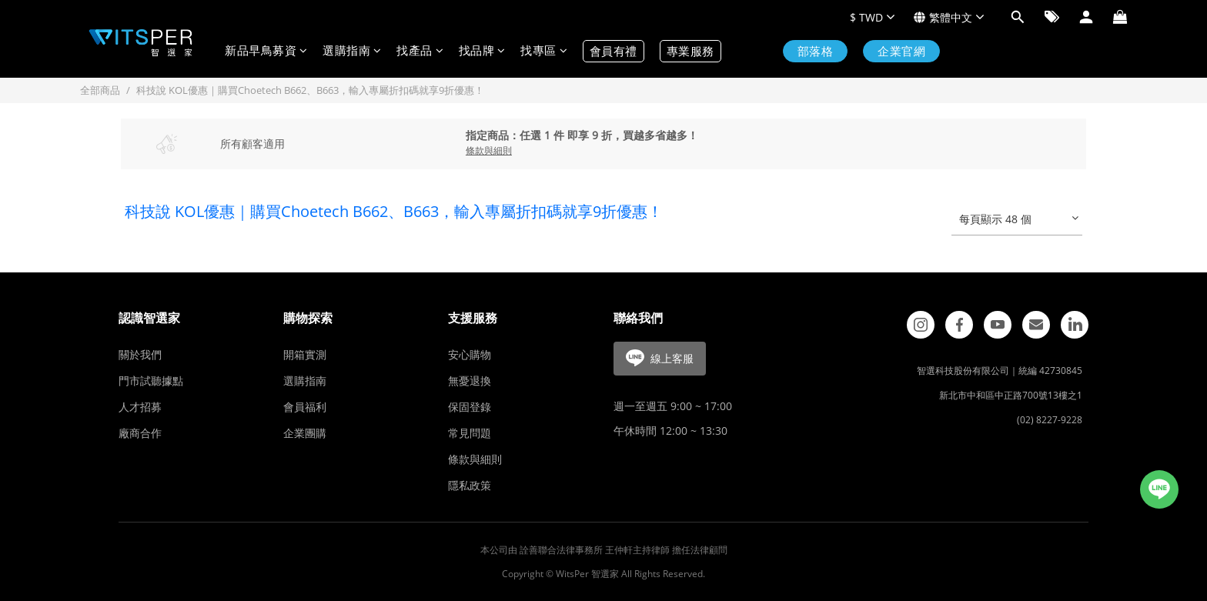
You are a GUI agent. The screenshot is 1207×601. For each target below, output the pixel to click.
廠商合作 (140, 433)
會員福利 (304, 406)
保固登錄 (469, 406)
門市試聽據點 (151, 380)
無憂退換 (469, 380)
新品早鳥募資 (266, 51)
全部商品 (100, 90)
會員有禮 (613, 51)
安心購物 (469, 354)
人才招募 (140, 406)
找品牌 (482, 51)
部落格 (815, 51)
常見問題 (469, 433)
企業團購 (304, 433)
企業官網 (901, 51)
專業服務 (690, 51)
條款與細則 (475, 459)
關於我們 (140, 354)
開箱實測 (304, 354)
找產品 (419, 51)
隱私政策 (469, 485)
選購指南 (352, 51)
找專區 (543, 51)
